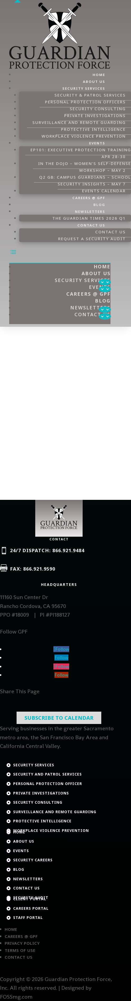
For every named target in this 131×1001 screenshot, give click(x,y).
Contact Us (91, 225)
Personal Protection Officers (85, 101)
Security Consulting (98, 108)
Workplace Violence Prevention (84, 136)
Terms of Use (20, 950)
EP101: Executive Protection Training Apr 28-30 (81, 153)
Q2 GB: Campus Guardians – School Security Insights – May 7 (85, 180)
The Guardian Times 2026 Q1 (89, 218)
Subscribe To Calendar (58, 717)
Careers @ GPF (88, 197)
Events (97, 143)
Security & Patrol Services (90, 95)
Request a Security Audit (92, 238)
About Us (94, 81)
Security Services (83, 88)
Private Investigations (95, 115)
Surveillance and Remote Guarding (79, 122)
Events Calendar (104, 190)
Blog (99, 204)
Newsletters (90, 211)
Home (99, 74)
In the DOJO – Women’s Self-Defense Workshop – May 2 (84, 167)
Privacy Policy (22, 943)
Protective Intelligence (93, 129)
